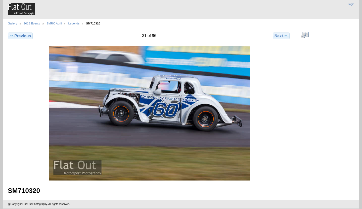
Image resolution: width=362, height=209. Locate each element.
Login (351, 4)
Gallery (12, 23)
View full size (304, 35)
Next (281, 36)
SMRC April (54, 23)
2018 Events (32, 23)
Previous (20, 36)
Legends (73, 23)
